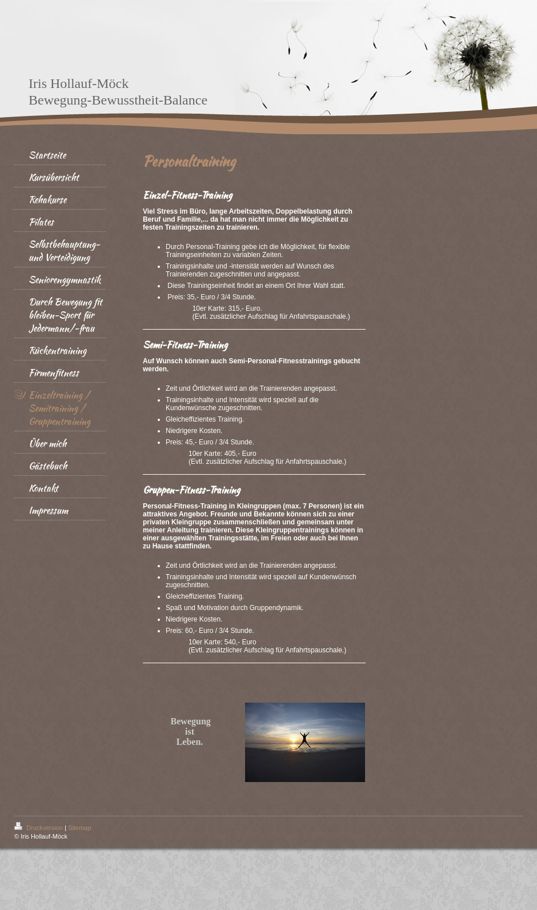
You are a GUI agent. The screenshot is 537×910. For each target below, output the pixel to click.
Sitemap (79, 827)
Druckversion (39, 827)
